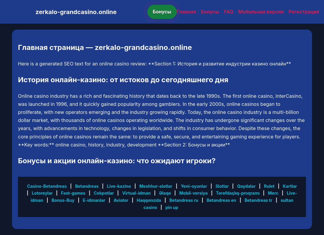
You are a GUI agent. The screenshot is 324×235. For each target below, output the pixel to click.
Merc (273, 193)
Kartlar (290, 186)
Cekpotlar (104, 193)
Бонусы (162, 12)
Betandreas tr (258, 200)
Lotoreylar (42, 193)
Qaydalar (246, 186)
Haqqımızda (149, 200)
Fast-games (73, 193)
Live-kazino (119, 186)
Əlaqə (165, 193)
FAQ (228, 12)
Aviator (121, 200)
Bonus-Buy (63, 200)
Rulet (269, 186)
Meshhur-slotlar (155, 186)
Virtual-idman (136, 193)
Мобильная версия (261, 12)
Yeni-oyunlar (194, 186)
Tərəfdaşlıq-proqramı (238, 193)
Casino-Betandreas (47, 186)
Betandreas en (221, 200)
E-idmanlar (94, 200)
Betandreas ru (184, 200)
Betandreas (86, 186)
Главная (186, 12)
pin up (172, 207)
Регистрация (303, 12)
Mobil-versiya (193, 193)
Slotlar (222, 186)
